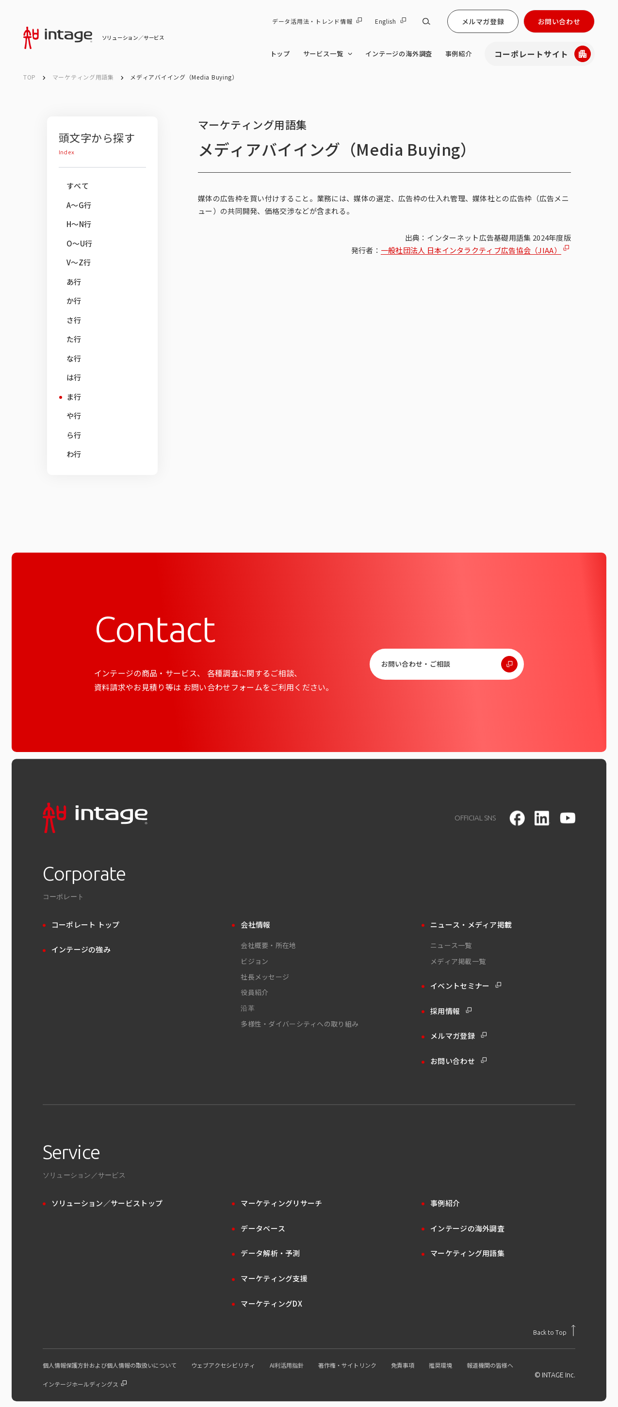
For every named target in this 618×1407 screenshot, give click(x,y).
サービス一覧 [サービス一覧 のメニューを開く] (328, 53)
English (390, 21)
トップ (280, 53)
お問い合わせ (559, 21)
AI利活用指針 (287, 1365)
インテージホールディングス (85, 1384)
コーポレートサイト (542, 54)
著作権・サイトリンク (347, 1365)
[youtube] (567, 817)
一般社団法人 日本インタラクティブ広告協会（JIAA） (471, 250)
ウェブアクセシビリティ (223, 1365)
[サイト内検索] (426, 21)
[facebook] (517, 818)
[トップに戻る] (554, 1330)
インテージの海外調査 (398, 53)
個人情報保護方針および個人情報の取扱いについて (110, 1365)
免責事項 (402, 1365)
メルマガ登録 (483, 21)
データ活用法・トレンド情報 (317, 21)
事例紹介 (458, 53)
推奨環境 (440, 1365)
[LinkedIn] (542, 818)
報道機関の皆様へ (490, 1365)
